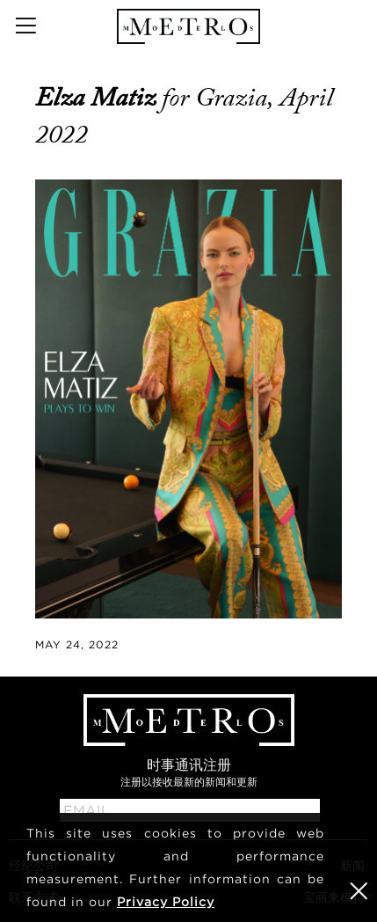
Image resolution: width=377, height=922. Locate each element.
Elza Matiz (98, 97)
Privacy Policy (165, 901)
